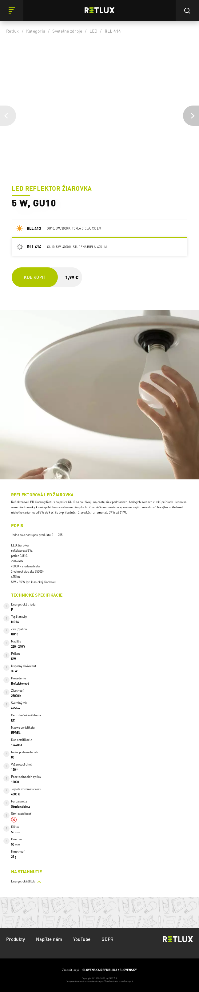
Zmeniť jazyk (99, 970)
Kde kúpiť (34, 277)
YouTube (81, 939)
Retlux (12, 31)
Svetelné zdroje (67, 31)
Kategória (35, 31)
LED (94, 31)
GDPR (107, 939)
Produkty (15, 939)
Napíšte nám (49, 939)
